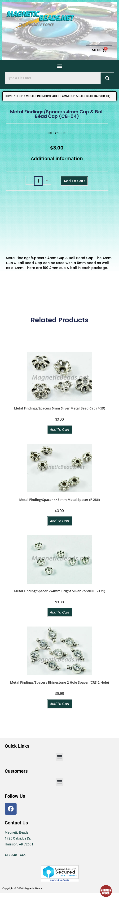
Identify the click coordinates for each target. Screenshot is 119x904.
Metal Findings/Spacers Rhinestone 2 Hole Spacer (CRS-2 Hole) (59, 682)
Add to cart (74, 181)
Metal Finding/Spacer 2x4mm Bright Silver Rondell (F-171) (59, 591)
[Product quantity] (38, 181)
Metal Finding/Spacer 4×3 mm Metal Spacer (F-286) (59, 499)
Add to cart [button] (59, 429)
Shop (19, 96)
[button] (59, 66)
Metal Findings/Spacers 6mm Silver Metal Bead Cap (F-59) (59, 408)
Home (9, 96)
